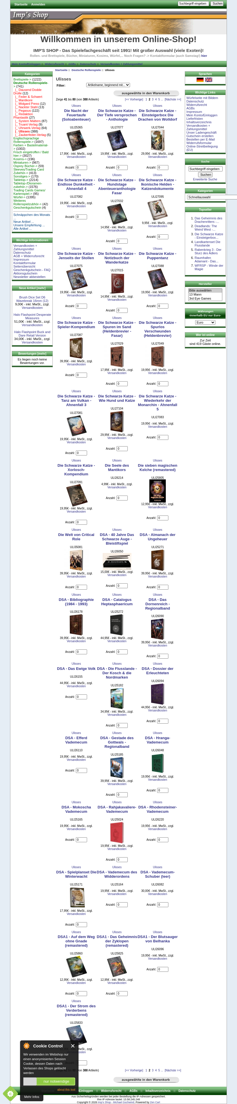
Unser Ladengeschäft (201, 132)
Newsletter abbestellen (29, 277)
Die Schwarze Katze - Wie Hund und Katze (117, 398)
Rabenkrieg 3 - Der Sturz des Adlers (208, 251)
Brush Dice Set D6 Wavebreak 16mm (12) (32, 299)
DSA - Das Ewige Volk (76, 668)
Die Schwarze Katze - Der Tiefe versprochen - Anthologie (117, 115)
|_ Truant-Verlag (25, 124)
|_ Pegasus (22, 110)
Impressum (21, 259)
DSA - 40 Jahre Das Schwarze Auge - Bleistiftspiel (117, 539)
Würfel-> (19, 197)
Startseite (21, 4)
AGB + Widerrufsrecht (28, 256)
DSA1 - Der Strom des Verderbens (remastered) (76, 1010)
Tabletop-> (20, 180)
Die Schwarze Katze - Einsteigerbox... (209, 235)
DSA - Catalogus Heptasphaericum (117, 601)
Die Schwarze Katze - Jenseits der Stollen (76, 255)
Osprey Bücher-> (25, 166)
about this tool (66, 1089)
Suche (205, 161)
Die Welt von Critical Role (76, 537)
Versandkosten (32, 307)
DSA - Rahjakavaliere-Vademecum (117, 809)
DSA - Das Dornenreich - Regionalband (157, 603)
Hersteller (205, 283)
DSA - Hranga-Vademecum (157, 740)
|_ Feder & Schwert (27, 96)
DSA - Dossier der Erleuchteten (158, 670)
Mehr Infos (31, 1097)
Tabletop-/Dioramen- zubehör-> (27, 185)
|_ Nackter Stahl (25, 107)
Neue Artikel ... (23, 221)
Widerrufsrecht (54, 64)
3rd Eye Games (205, 299)
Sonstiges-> (21, 176)
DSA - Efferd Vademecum (76, 740)
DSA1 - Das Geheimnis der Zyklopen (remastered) (117, 941)
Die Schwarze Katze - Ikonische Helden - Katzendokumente (157, 184)
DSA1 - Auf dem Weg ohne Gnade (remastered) (76, 941)
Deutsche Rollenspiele (86, 70)
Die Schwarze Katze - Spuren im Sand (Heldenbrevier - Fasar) (117, 329)
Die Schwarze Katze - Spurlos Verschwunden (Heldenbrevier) (157, 329)
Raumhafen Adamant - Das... (207, 259)
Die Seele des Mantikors (117, 467)
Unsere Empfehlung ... (29, 225)
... (162, 99)
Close (73, 1046)
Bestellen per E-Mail (200, 139)
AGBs (72, 64)
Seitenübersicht (24, 266)
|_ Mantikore (22, 100)
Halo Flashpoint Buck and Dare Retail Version (32, 333)
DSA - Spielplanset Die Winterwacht (76, 874)
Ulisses (76, 105)
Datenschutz (88, 64)
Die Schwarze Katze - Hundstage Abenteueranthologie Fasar (117, 186)
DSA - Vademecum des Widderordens (117, 874)
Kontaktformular (24, 263)
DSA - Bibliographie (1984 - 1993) (76, 601)
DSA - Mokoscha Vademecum (76, 809)
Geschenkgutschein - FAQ (31, 270)
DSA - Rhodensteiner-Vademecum (157, 809)
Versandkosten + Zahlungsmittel (121, 64)
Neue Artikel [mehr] (32, 288)
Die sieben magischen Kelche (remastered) (157, 467)
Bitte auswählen (205, 291)
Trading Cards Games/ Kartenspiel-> (29, 191)
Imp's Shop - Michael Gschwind (116, 1102)
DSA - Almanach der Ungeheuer (158, 537)
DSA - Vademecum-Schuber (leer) (157, 874)
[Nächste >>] (173, 99)
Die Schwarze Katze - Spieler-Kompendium (76, 324)
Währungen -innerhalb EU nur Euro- (205, 313)
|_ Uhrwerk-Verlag (26, 128)
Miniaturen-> (22, 162)
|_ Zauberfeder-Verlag (29, 135)
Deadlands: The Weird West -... (206, 227)
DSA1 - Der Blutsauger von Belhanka (158, 939)
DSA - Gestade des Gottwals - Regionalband (117, 742)
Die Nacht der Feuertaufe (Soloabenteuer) (76, 115)
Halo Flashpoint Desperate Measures (32, 316)
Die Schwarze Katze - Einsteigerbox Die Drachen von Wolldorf (157, 115)
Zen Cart (155, 1102)
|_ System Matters (27, 121)
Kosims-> (20, 159)
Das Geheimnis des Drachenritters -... (208, 219)
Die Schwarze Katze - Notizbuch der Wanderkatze (117, 257)
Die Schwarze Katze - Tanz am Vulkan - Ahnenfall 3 (76, 400)
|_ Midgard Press (26, 103)
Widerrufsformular (198, 143)
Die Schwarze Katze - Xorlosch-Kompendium (76, 469)
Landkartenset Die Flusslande (207, 243)
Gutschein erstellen (199, 136)
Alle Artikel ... (22, 228)
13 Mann (205, 295)
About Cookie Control (26, 1046)
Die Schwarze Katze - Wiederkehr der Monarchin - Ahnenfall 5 (157, 402)
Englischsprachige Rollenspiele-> (26, 140)
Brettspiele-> (22, 79)
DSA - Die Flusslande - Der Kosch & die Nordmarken (117, 672)
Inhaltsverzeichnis (198, 122)
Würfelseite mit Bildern (202, 98)
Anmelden (38, 4)
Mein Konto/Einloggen (26, 64)
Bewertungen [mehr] (32, 353)
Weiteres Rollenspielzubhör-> (27, 202)
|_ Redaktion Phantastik (23, 115)
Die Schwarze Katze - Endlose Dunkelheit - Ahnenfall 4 (76, 184)
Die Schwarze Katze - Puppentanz (157, 255)
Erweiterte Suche (205, 179)
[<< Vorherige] (134, 99)
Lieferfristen (194, 118)
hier (204, 55)
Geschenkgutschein (27, 207)
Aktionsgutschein (25, 273)
